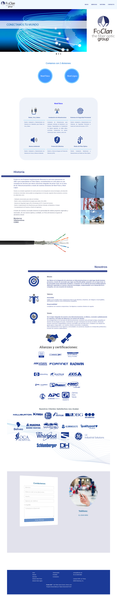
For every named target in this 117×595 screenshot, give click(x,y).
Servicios (94, 4)
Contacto (111, 4)
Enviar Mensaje (39, 520)
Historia (102, 4)
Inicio (86, 4)
